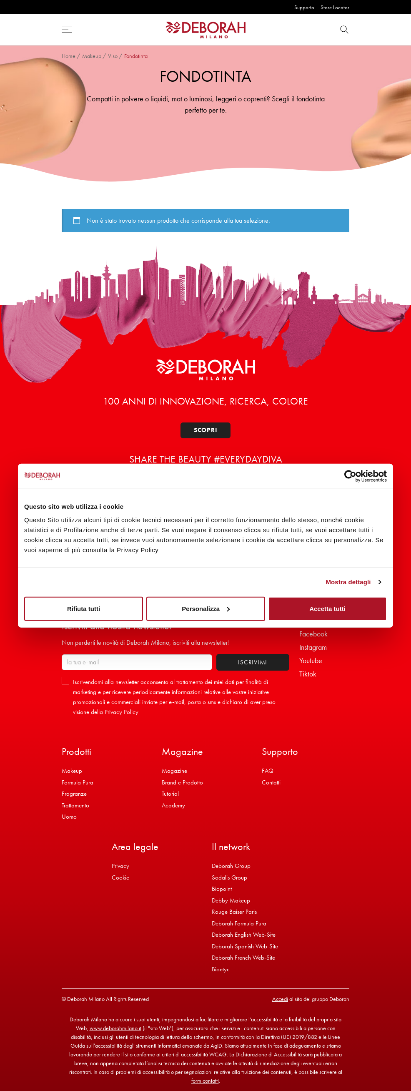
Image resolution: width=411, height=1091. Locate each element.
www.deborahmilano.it (115, 1028)
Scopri (206, 430)
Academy (173, 805)
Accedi (280, 999)
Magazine (174, 771)
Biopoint (222, 889)
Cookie (120, 877)
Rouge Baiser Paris (234, 911)
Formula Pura (77, 782)
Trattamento (75, 805)
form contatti (205, 1080)
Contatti (271, 782)
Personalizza (206, 608)
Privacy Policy (121, 712)
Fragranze (74, 793)
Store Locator (335, 7)
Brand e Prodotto (182, 782)
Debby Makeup (231, 900)
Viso (113, 56)
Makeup (91, 56)
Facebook (313, 634)
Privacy (120, 866)
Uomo (69, 816)
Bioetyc (221, 969)
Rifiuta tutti (83, 608)
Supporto (304, 7)
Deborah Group (231, 866)
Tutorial (170, 793)
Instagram (313, 647)
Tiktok (307, 674)
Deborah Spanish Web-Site (245, 946)
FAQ (267, 771)
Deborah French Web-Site (243, 957)
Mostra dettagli (348, 582)
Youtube (310, 660)
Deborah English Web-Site (244, 934)
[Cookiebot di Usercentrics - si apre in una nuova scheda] (350, 476)
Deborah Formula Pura (239, 923)
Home (68, 56)
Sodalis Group (229, 877)
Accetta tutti (327, 608)
